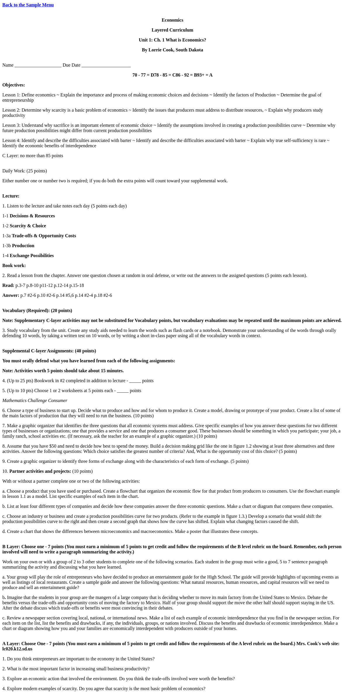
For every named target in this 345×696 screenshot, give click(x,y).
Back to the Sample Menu (28, 4)
